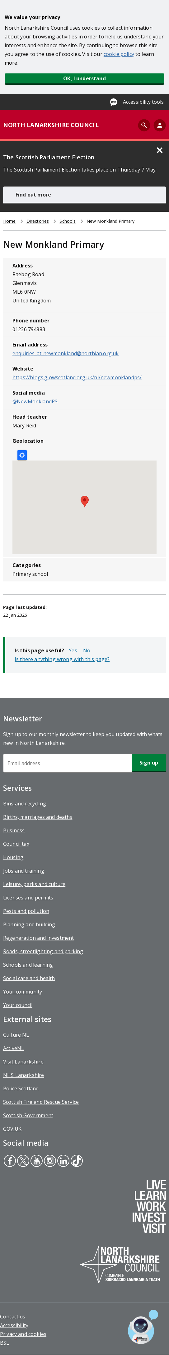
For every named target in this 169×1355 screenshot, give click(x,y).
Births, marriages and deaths (37, 817)
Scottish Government (28, 1115)
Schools (67, 221)
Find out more (33, 194)
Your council (17, 1005)
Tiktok (76, 1161)
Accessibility (14, 1325)
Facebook (9, 1161)
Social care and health (29, 978)
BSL (4, 1342)
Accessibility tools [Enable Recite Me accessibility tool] (143, 101)
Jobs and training (23, 870)
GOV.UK (12, 1128)
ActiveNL (13, 1048)
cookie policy (119, 54)
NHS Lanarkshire (23, 1075)
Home (9, 221)
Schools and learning (28, 964)
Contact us (13, 1316)
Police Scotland (21, 1088)
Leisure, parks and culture (34, 884)
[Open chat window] (143, 1327)
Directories (37, 221)
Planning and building (29, 924)
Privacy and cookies (23, 1334)
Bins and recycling (24, 803)
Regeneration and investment (38, 937)
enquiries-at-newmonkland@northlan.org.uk (65, 353)
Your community (22, 991)
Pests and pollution (26, 911)
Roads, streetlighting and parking (43, 951)
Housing (13, 857)
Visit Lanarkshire (23, 1061)
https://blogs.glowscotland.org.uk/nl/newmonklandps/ (77, 377)
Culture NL (16, 1034)
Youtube (35, 1161)
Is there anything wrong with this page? (62, 659)
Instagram (49, 1161)
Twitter (23, 1161)
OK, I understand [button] (84, 78)
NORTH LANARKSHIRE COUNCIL (51, 125)
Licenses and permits (28, 897)
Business (14, 830)
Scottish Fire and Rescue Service (41, 1101)
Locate (22, 455)
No (86, 650)
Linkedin (63, 1161)
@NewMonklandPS (35, 401)
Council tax (16, 843)
